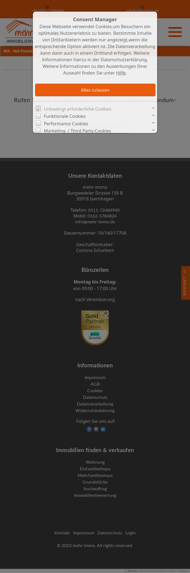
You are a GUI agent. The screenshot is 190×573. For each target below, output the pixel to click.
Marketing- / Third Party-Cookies (77, 131)
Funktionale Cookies (65, 116)
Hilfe (121, 73)
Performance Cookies (66, 124)
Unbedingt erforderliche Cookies (78, 109)
